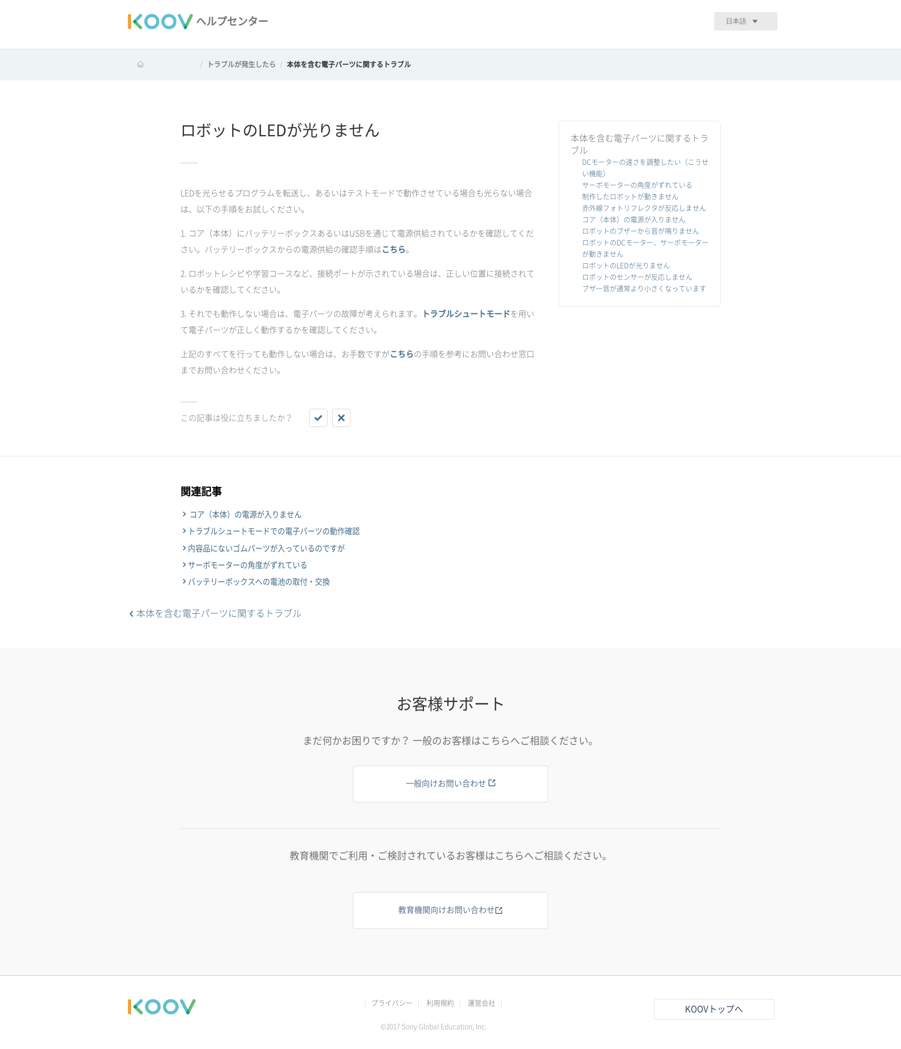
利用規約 (440, 1003)
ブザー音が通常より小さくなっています (644, 288)
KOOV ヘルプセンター (161, 64)
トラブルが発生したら (241, 64)
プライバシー (392, 1003)
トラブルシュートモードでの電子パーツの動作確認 (274, 531)
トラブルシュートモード (466, 314)
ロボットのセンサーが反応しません (637, 277)
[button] (318, 418)
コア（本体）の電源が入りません (634, 219)
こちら (394, 249)
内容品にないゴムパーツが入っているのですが (266, 548)
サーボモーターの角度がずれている (637, 185)
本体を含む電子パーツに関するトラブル (349, 64)
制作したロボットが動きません (630, 196)
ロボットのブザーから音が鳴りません (640, 231)
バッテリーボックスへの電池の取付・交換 (259, 582)
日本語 (736, 21)
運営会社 (481, 1003)
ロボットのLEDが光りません (626, 265)
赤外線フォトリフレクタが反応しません (644, 208)
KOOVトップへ (714, 1009)
